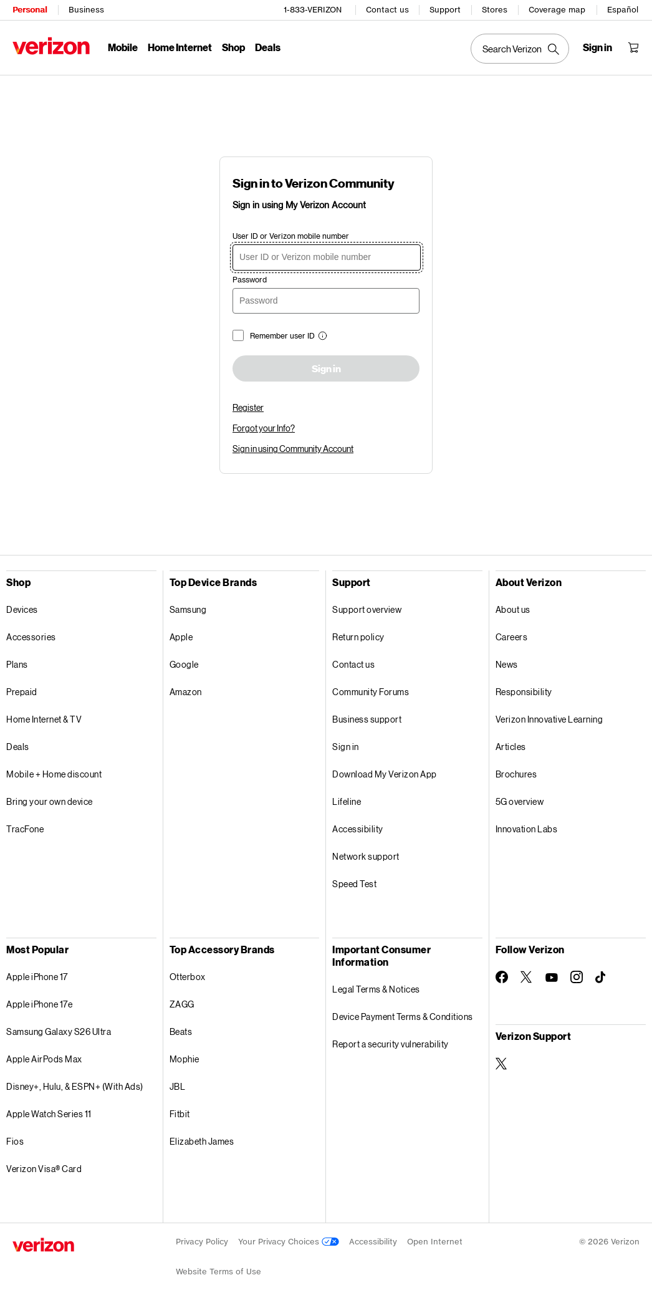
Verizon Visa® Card (44, 1168)
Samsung (188, 609)
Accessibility (357, 829)
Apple (181, 637)
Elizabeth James (202, 1141)
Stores (494, 9)
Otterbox (188, 976)
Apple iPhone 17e (39, 1004)
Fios (15, 1141)
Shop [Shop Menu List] (233, 47)
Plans (17, 664)
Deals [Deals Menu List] (267, 47)
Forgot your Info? (264, 428)
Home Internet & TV (44, 719)
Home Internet (180, 47)
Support (445, 9)
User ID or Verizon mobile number (291, 236)
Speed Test (354, 883)
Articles (511, 746)
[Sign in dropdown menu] (597, 47)
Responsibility (524, 691)
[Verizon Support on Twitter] (502, 1063)
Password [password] (250, 279)
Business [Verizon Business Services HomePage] (86, 9)
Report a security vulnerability (390, 1044)
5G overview (520, 801)
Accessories (31, 637)
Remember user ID (282, 335)
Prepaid (21, 691)
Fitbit (180, 1113)
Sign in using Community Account (293, 448)
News (507, 664)
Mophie (184, 1059)
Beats (181, 1031)
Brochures (516, 774)
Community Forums (370, 691)
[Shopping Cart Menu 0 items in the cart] (633, 47)
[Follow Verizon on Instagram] (576, 977)
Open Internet (435, 1241)
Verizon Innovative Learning (549, 719)
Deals (17, 746)
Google (184, 664)
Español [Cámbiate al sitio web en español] (622, 9)
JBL (178, 1086)
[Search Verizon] (520, 49)
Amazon (186, 691)
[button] (321, 337)
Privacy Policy (202, 1241)
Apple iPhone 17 (37, 976)
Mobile (123, 47)
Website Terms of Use (218, 1271)
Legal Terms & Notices (376, 989)
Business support (366, 719)
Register (248, 407)
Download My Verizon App (384, 774)
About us (513, 609)
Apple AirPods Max (44, 1059)
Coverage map (557, 9)
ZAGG (182, 1004)
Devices (22, 609)
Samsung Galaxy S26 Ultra (58, 1031)
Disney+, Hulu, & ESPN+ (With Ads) (74, 1086)
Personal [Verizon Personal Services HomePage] (29, 9)
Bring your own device (49, 801)
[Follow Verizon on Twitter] (526, 977)
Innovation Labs (527, 829)
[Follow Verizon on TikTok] (601, 977)
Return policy (358, 637)
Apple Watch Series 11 (49, 1113)
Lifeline (346, 801)
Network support (366, 856)
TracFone (25, 829)
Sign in (326, 369)
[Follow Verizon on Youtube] (551, 977)
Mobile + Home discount (54, 774)
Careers (512, 637)
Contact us (387, 9)
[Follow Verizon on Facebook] (502, 977)
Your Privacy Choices (288, 1241)
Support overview (366, 609)
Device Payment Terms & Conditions (402, 1016)
